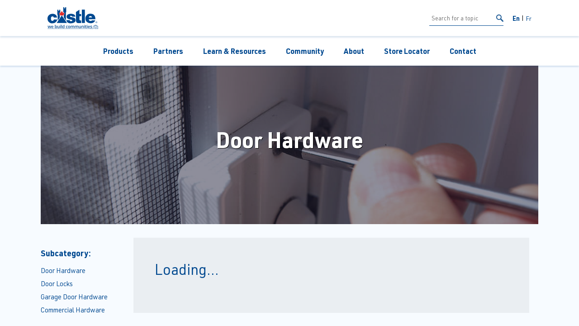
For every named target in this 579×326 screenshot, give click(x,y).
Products (118, 51)
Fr (529, 18)
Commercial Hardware (73, 310)
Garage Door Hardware (74, 296)
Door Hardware (63, 270)
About (354, 51)
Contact (463, 51)
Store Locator (407, 51)
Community (305, 51)
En (516, 18)
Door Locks (57, 283)
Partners (168, 51)
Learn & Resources (234, 51)
